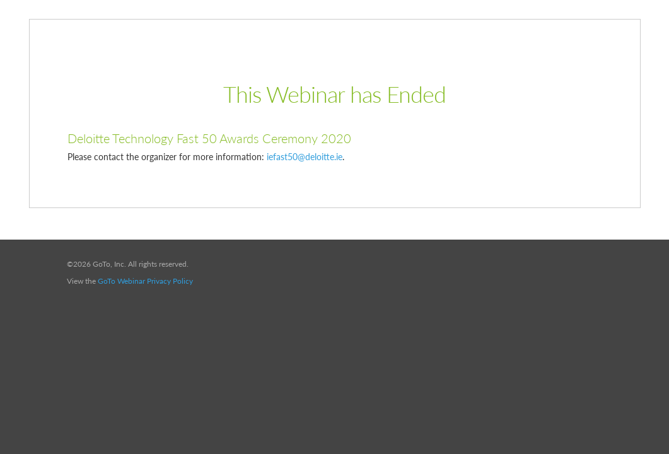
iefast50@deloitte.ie (304, 156)
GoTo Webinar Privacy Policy (145, 281)
